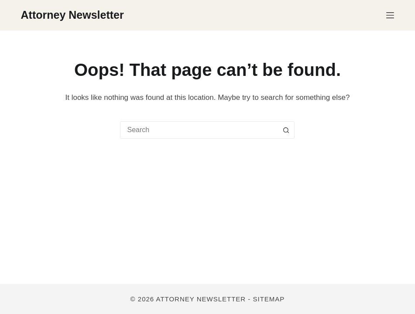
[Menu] (390, 15)
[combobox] (199, 130)
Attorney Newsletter (72, 15)
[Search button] (286, 130)
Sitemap (269, 299)
